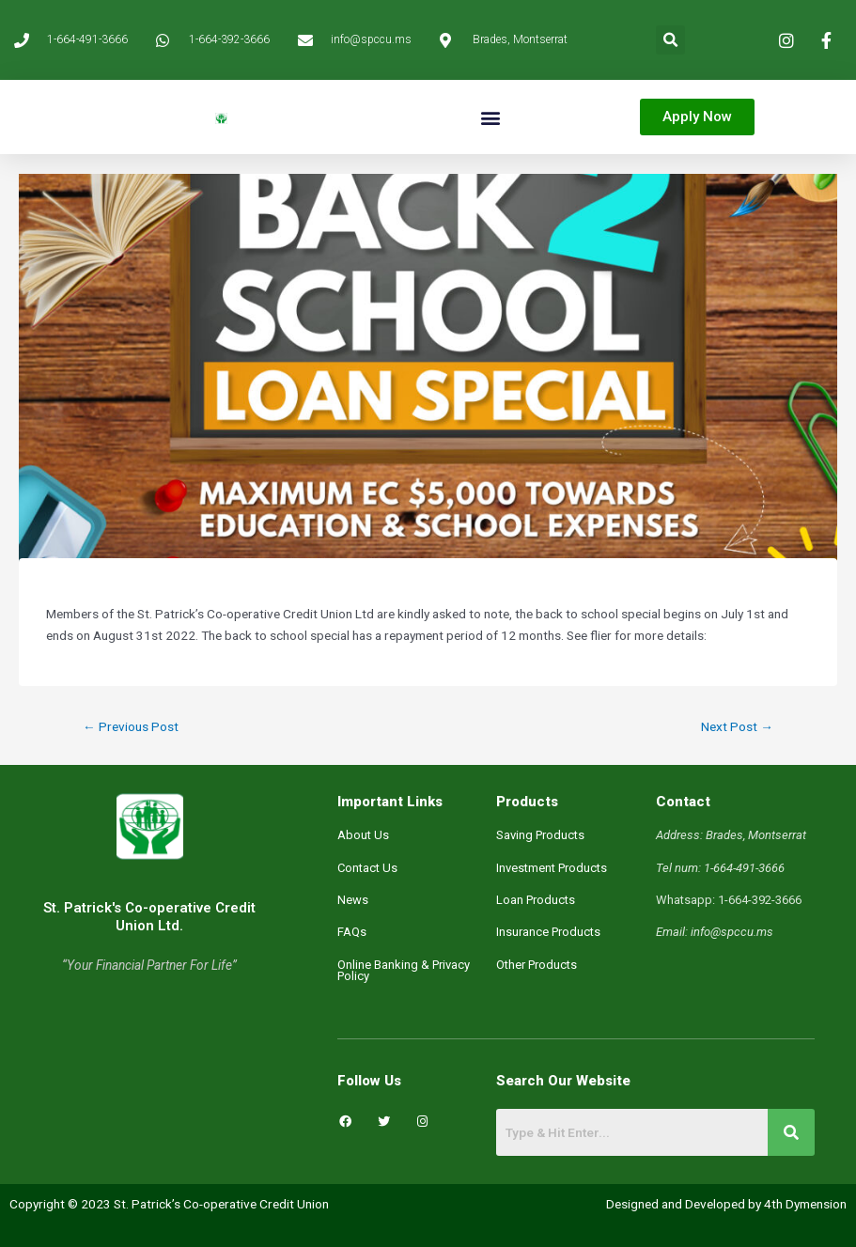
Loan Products (535, 900)
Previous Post (131, 726)
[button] (670, 40)
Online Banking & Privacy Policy (403, 970)
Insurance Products (548, 932)
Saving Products (540, 835)
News (352, 900)
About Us (363, 835)
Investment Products (551, 868)
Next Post (737, 726)
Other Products (536, 965)
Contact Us (367, 868)
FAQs (351, 932)
